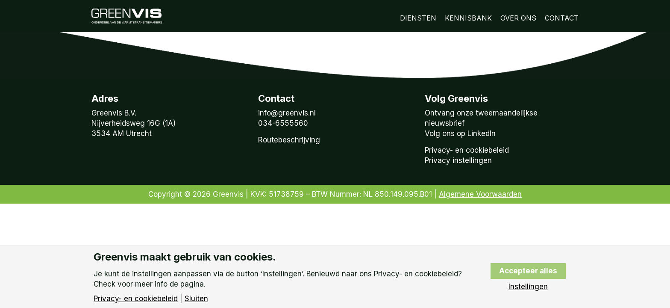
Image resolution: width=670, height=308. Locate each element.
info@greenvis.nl (287, 113)
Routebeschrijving (289, 140)
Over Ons (518, 18)
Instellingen (528, 286)
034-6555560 (283, 123)
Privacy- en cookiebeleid (467, 150)
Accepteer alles (528, 271)
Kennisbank (468, 18)
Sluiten (196, 298)
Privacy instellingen (458, 160)
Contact (562, 18)
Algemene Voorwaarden (480, 194)
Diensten (418, 18)
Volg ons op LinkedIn (460, 133)
